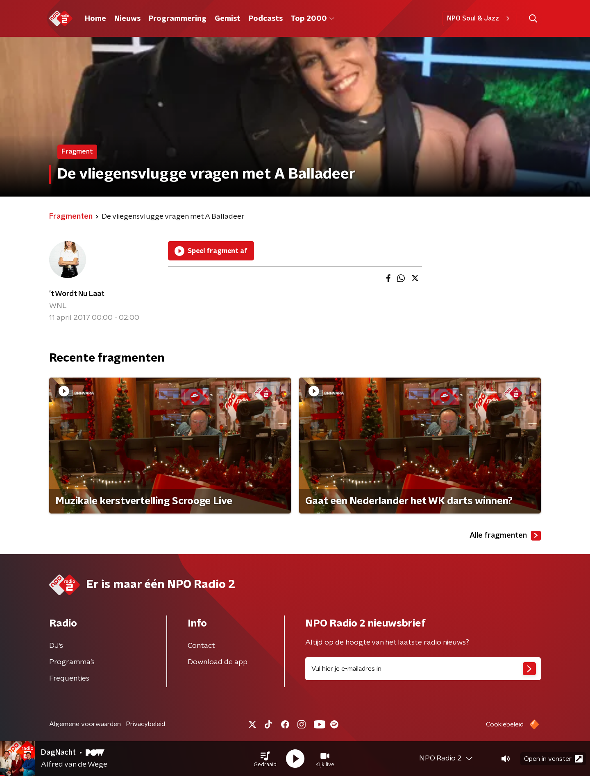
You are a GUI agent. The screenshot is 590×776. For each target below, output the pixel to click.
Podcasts (266, 19)
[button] (265, 759)
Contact (201, 645)
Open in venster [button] (553, 758)
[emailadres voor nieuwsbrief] (423, 668)
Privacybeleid (145, 724)
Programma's (72, 662)
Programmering (177, 19)
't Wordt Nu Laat (76, 294)
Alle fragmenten (505, 536)
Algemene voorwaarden (85, 724)
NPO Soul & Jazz (479, 18)
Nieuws (127, 19)
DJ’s (56, 645)
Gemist (228, 19)
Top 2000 (312, 19)
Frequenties (69, 678)
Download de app (217, 662)
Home (95, 19)
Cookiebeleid (505, 724)
